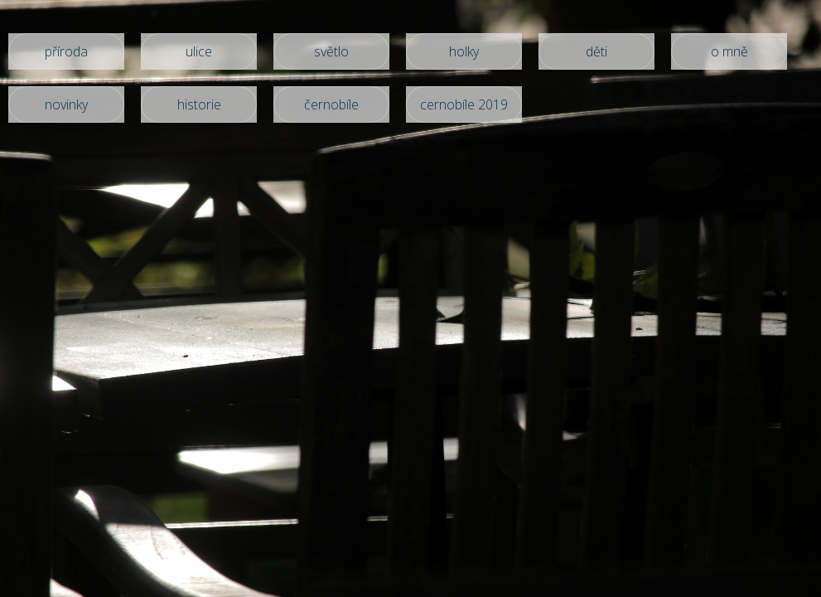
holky (464, 51)
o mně (729, 51)
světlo (331, 51)
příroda (66, 51)
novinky (66, 104)
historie (199, 104)
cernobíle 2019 (464, 104)
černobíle (331, 104)
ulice (199, 51)
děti (596, 51)
